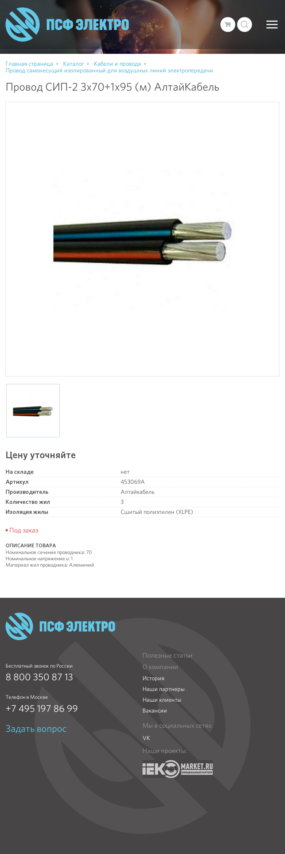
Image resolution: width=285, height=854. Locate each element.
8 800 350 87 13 (39, 676)
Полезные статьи (167, 655)
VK (146, 737)
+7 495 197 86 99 (42, 708)
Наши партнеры (163, 688)
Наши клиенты (161, 699)
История (153, 678)
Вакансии (154, 710)
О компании (160, 667)
